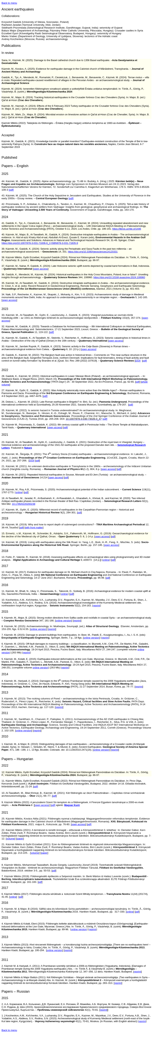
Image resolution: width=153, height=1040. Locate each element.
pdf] (52, 332)
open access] (88, 349)
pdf (137, 381)
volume (10, 838)
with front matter (34, 527)
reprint (77, 620)
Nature (28, 447)
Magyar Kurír (72, 805)
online (18, 492)
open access (55, 427)
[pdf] (11, 189)
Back (9, 3)
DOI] (137, 360)
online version (63, 620)
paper (20, 838)
